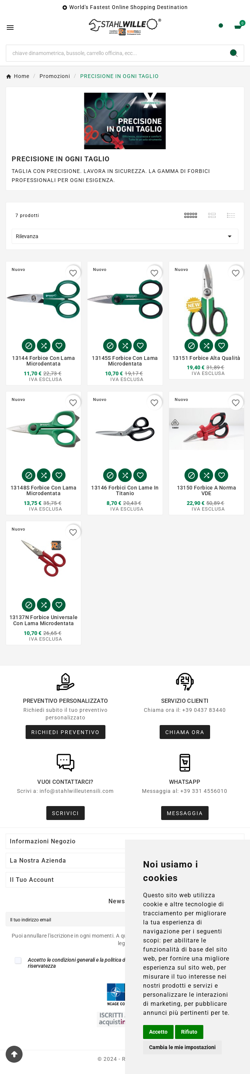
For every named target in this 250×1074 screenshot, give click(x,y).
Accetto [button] (158, 1032)
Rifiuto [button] (189, 1032)
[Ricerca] (115, 53)
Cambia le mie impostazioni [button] (182, 1047)
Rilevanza (125, 236)
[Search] (234, 53)
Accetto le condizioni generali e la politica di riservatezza (77, 963)
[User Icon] (220, 27)
